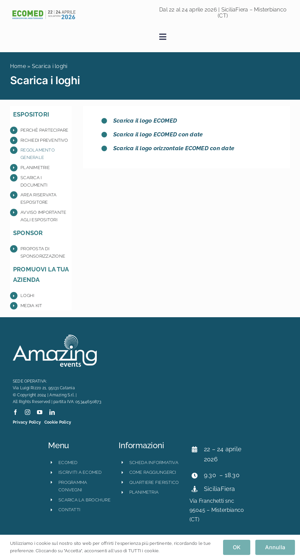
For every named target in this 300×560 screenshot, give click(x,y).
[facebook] (15, 412)
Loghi (27, 295)
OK (237, 547)
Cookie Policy (57, 422)
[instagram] (27, 412)
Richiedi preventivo (44, 140)
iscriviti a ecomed (79, 472)
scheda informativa (153, 462)
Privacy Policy (27, 422)
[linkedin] (52, 412)
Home (18, 66)
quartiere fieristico (154, 482)
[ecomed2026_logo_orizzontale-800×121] (43, 12)
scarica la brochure (84, 499)
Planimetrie (35, 167)
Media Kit (31, 305)
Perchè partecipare (44, 130)
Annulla (275, 547)
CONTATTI (69, 509)
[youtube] (39, 412)
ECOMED (67, 462)
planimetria (144, 492)
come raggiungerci (152, 472)
